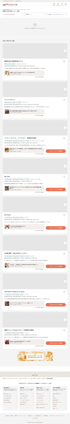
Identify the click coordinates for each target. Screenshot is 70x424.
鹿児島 (34, 378)
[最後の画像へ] (65, 51)
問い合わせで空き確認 (55, 305)
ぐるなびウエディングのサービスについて (56, 415)
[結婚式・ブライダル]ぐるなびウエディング (10, 378)
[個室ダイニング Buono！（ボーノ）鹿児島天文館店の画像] (35, 320)
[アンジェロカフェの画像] (35, 89)
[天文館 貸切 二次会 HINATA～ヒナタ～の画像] (35, 243)
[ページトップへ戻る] (35, 374)
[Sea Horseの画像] (35, 204)
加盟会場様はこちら (39, 415)
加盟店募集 (46, 415)
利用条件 (16, 415)
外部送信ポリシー (31, 415)
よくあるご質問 (35, 418)
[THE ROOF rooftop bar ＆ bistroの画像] (35, 281)
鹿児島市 (38, 378)
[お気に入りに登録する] (64, 61)
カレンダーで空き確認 (55, 151)
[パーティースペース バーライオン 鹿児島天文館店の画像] (35, 128)
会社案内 (7, 415)
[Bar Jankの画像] (35, 166)
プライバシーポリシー (23, 415)
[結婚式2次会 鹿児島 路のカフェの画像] (35, 51)
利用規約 (11, 415)
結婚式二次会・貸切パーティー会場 (25, 378)
